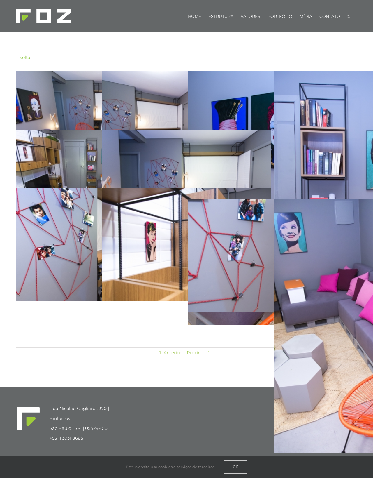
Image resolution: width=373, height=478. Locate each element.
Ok (235, 467)
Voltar (25, 57)
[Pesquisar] (348, 16)
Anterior (172, 352)
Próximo (196, 352)
